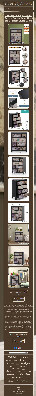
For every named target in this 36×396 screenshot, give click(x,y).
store (18, 374)
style (9, 378)
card (13, 369)
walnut (29, 360)
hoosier (21, 378)
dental (14, 371)
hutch (29, 371)
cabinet (12, 356)
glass (27, 374)
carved (27, 369)
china (8, 371)
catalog (20, 357)
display (26, 357)
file (21, 374)
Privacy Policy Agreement (18, 391)
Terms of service (18, 393)
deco (24, 371)
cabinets (12, 366)
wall (7, 366)
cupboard (11, 374)
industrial (28, 366)
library (20, 371)
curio (18, 369)
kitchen (22, 360)
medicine (9, 360)
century (18, 364)
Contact (18, 389)
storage (23, 369)
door (9, 369)
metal (27, 378)
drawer (10, 363)
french (15, 360)
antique (25, 363)
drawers (28, 381)
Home (18, 387)
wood (15, 377)
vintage (20, 380)
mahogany (10, 381)
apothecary (20, 366)
